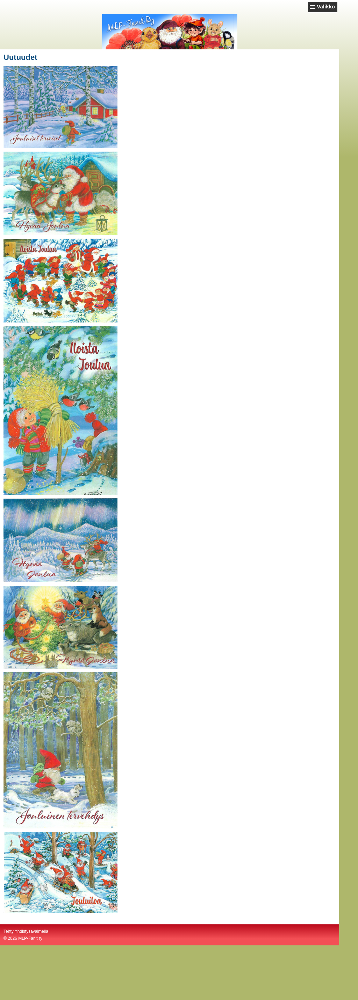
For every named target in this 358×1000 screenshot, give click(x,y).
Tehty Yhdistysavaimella (25, 931)
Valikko (326, 6)
